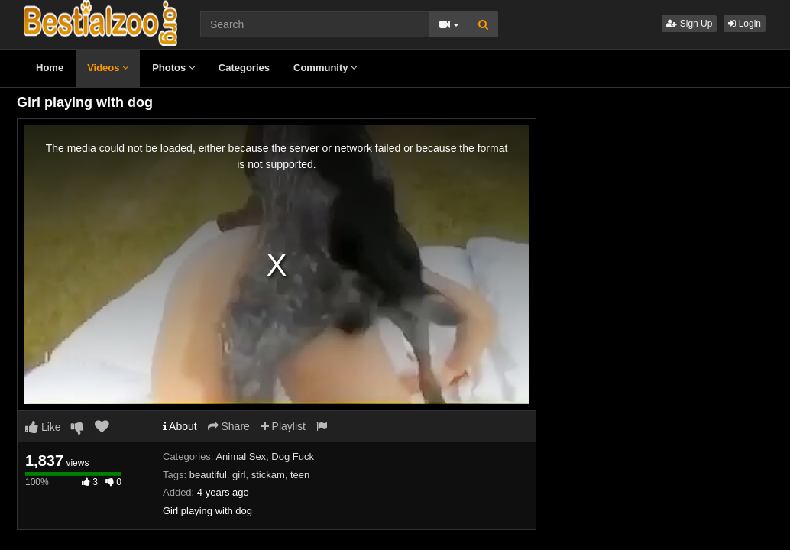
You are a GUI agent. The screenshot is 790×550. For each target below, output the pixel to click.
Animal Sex (240, 456)
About (180, 426)
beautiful (208, 474)
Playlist (283, 426)
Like (43, 427)
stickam (268, 474)
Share (229, 426)
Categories (244, 67)
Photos (173, 67)
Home (49, 67)
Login (744, 23)
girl (238, 474)
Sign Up (689, 23)
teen (299, 474)
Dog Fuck (292, 456)
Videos (107, 67)
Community (325, 67)
